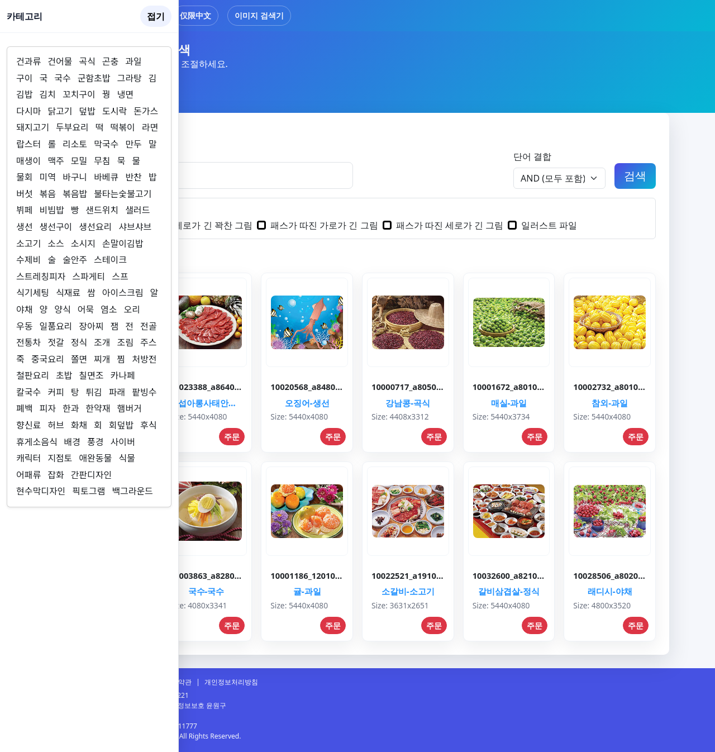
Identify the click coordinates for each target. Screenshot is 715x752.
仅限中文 (195, 15)
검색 (635, 175)
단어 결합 (532, 156)
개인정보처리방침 (231, 682)
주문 (232, 436)
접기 (156, 16)
